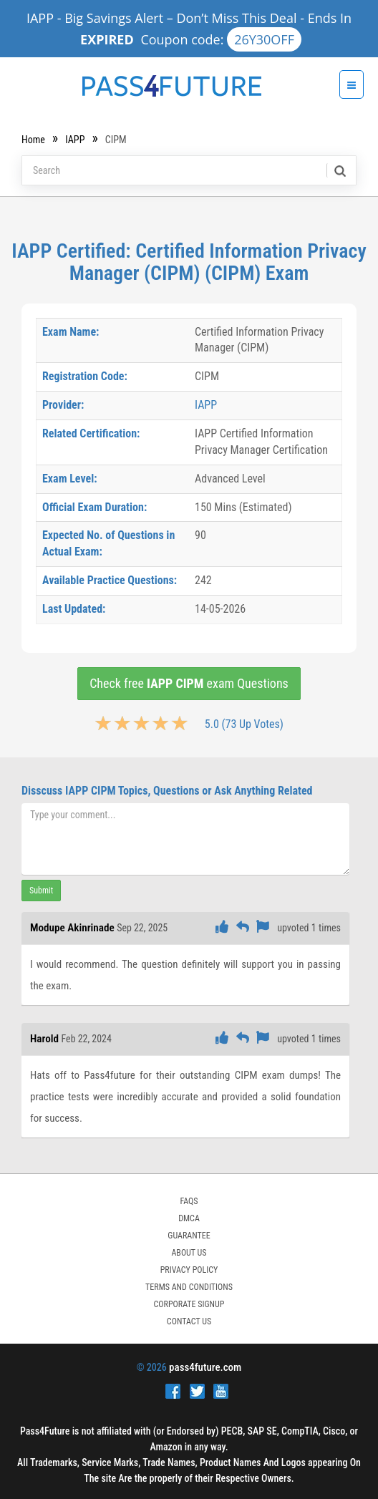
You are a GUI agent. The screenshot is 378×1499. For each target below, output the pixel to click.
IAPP (74, 139)
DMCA (189, 1218)
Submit (41, 891)
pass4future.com (205, 1367)
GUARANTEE (189, 1236)
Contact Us (189, 1321)
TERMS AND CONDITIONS (189, 1287)
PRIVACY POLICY (189, 1270)
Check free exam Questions (189, 683)
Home (33, 139)
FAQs (189, 1201)
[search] (339, 170)
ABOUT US (188, 1253)
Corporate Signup (189, 1304)
